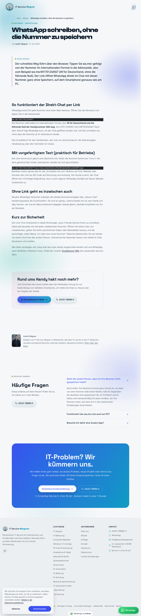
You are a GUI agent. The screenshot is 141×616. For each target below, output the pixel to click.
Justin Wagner (22, 44)
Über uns (85, 531)
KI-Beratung (58, 573)
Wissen (25, 18)
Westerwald (98, 606)
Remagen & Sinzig (64, 606)
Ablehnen (16, 609)
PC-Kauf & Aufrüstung (62, 548)
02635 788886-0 (117, 531)
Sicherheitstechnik (61, 561)
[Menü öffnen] (133, 6)
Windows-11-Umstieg (62, 544)
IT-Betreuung (58, 535)
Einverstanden (39, 609)
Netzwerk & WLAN (61, 556)
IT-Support (57, 531)
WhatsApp (115, 535)
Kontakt (84, 544)
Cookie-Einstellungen (90, 556)
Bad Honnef (109, 606)
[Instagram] (4, 551)
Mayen (119, 606)
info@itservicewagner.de (121, 540)
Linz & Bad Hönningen (83, 606)
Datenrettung (58, 590)
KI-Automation (59, 569)
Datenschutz (86, 552)
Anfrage (84, 540)
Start (19, 18)
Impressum (86, 548)
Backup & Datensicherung (64, 582)
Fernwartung (58, 594)
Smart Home (58, 565)
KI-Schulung (58, 577)
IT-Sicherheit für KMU (62, 586)
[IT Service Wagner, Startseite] (20, 6)
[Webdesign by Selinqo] (80, 613)
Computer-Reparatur (62, 540)
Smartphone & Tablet (62, 552)
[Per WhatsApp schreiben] (128, 610)
